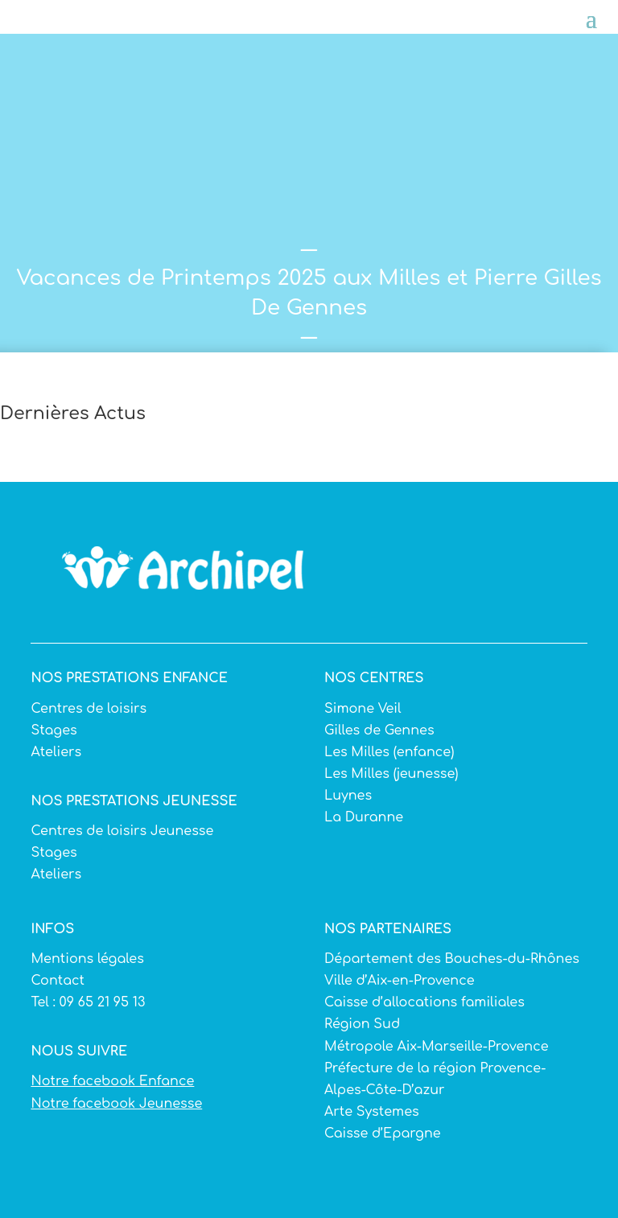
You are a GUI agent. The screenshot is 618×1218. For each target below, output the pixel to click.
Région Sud (362, 1024)
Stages (53, 730)
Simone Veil (363, 709)
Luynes (348, 795)
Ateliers (56, 752)
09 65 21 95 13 (101, 1002)
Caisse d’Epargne (382, 1133)
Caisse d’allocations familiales (424, 1002)
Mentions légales (87, 959)
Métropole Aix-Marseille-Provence (436, 1046)
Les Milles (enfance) (389, 752)
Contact (57, 980)
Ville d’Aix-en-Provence (399, 980)
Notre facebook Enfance (112, 1081)
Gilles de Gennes (379, 730)
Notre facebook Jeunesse (116, 1104)
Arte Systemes (371, 1112)
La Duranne (363, 817)
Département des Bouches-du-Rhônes (451, 959)
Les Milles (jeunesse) (391, 774)
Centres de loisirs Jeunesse (122, 831)
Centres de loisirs (88, 709)
